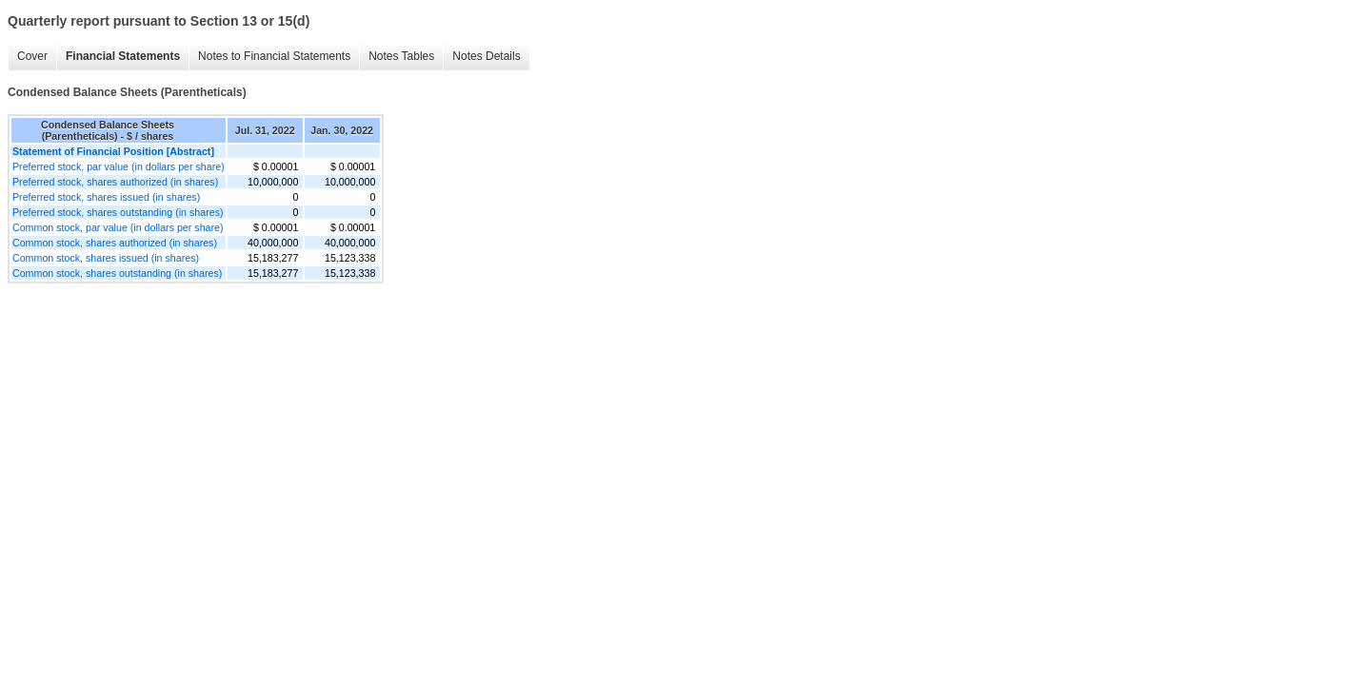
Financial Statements (123, 56)
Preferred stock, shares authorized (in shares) (115, 181)
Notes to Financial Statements (274, 56)
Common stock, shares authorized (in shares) (114, 242)
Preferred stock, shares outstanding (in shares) (118, 212)
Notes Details (486, 56)
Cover (32, 56)
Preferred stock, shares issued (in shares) (106, 197)
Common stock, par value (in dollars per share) (118, 227)
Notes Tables (401, 56)
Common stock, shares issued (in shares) (105, 258)
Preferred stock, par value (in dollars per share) (118, 166)
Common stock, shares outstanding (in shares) (117, 273)
